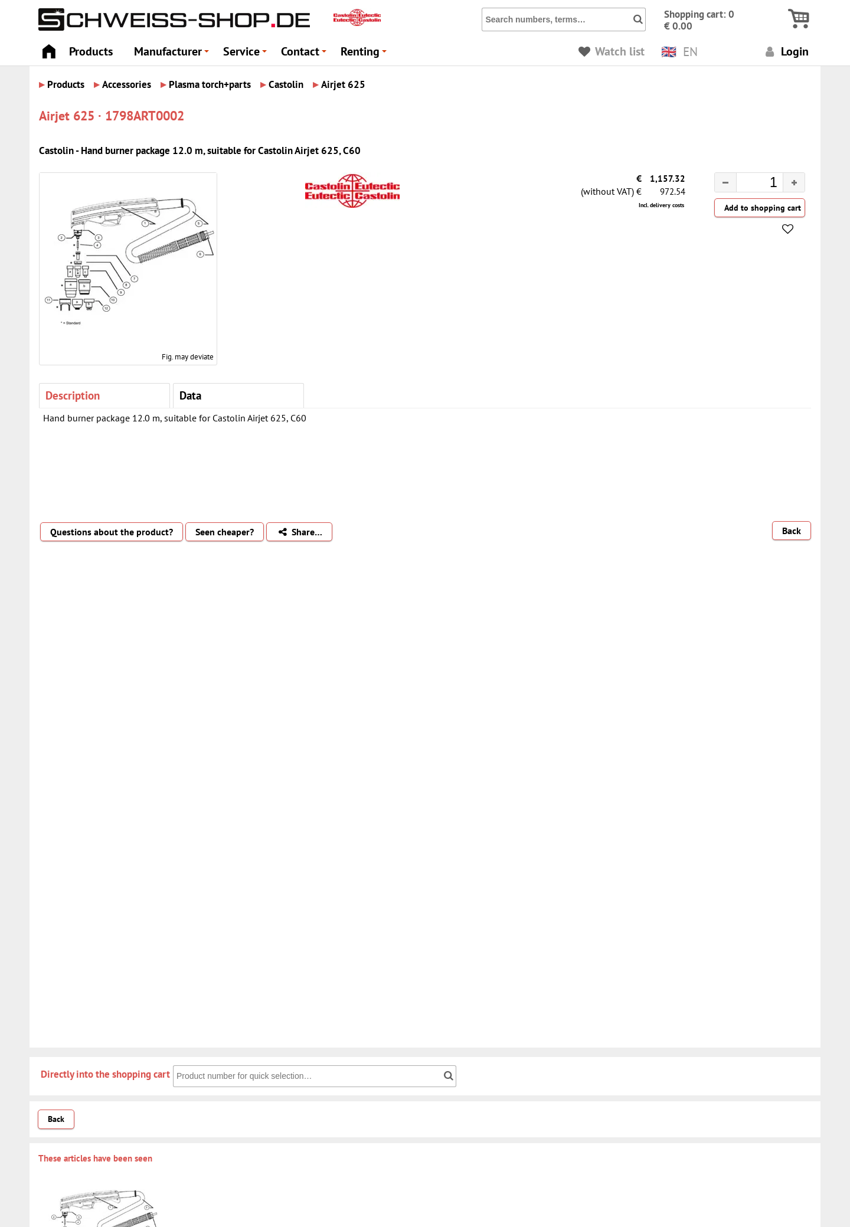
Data (190, 395)
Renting (365, 55)
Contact (305, 55)
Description (72, 395)
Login (785, 51)
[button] (794, 182)
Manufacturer (173, 55)
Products (91, 51)
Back (791, 530)
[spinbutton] (750, 184)
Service (246, 55)
